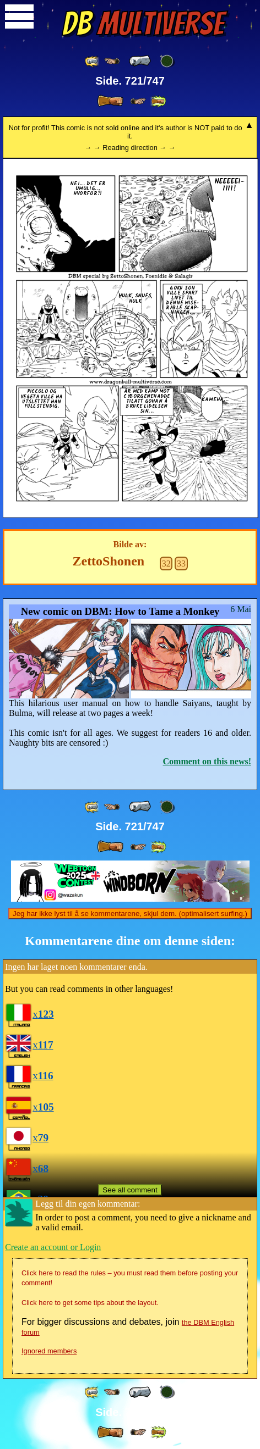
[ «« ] (92, 61)
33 (181, 563)
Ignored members (49, 1351)
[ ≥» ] (138, 101)
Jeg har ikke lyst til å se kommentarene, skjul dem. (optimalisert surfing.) (130, 913)
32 (166, 563)
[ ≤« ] (112, 61)
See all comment (129, 1190)
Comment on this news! (207, 761)
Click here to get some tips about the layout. (90, 1302)
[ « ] (139, 61)
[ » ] (110, 101)
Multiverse (143, 23)
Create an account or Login (53, 1247)
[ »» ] (158, 101)
